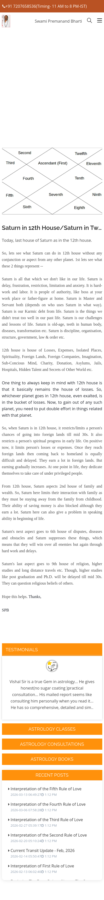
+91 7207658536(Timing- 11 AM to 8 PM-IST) (44, 6)
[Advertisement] (52, 102)
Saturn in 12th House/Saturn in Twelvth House (52, 227)
